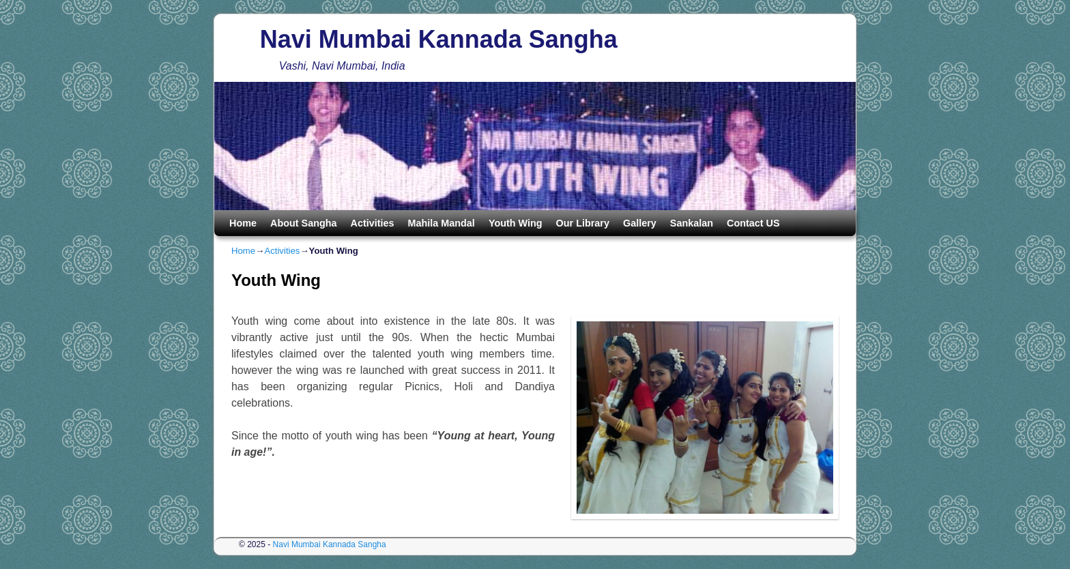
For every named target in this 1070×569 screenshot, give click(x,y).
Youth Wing (516, 223)
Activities (372, 223)
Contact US (753, 223)
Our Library (582, 223)
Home (243, 223)
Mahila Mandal (441, 223)
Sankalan (691, 223)
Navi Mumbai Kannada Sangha (439, 39)
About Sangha (303, 223)
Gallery (639, 223)
